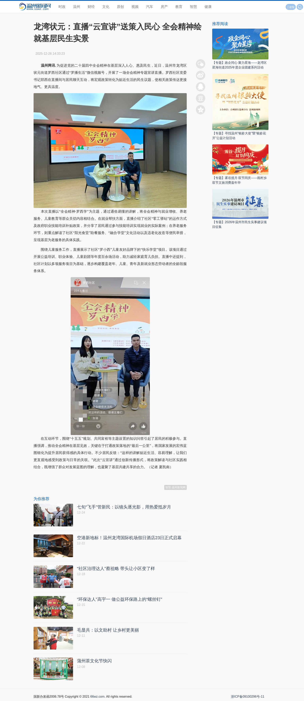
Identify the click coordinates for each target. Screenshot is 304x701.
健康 (208, 7)
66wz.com (97, 696)
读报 (291, 7)
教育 (178, 7)
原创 (120, 7)
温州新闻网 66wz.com (68, 477)
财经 (91, 7)
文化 (105, 7)
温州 (76, 7)
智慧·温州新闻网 (175, 487)
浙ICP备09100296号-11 (247, 696)
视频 (135, 7)
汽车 (149, 7)
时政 (62, 7)
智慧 (193, 7)
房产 (164, 7)
